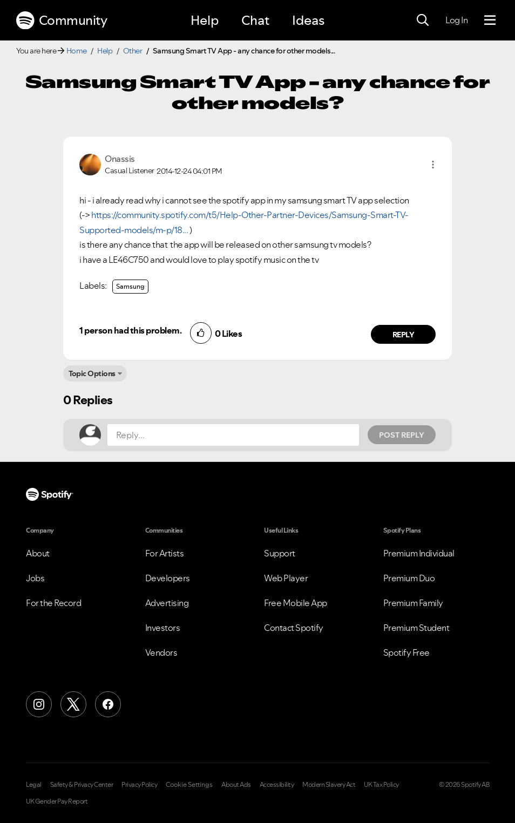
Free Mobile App (295, 603)
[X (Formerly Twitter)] (73, 704)
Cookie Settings (189, 784)
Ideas (308, 20)
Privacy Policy (139, 784)
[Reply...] (233, 435)
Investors (162, 628)
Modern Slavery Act (328, 784)
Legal (34, 784)
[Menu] (490, 20)
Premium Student (416, 628)
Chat (255, 20)
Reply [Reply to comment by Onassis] (403, 334)
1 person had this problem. (130, 330)
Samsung (130, 286)
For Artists (164, 553)
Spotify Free (406, 652)
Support (279, 553)
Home (76, 50)
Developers (167, 578)
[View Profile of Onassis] (120, 159)
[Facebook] (108, 704)
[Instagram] (39, 704)
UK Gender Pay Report (56, 801)
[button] (433, 165)
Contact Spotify (293, 628)
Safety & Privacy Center (81, 784)
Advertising (167, 603)
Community (61, 20)
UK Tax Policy (381, 784)
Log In (456, 20)
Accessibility (277, 784)
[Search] (423, 20)
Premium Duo (409, 578)
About (38, 553)
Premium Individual (419, 553)
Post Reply (401, 435)
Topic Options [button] (92, 373)
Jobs (35, 578)
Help (205, 20)
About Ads (236, 784)
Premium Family (413, 603)
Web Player (286, 578)
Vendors (161, 652)
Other (133, 50)
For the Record (53, 603)
